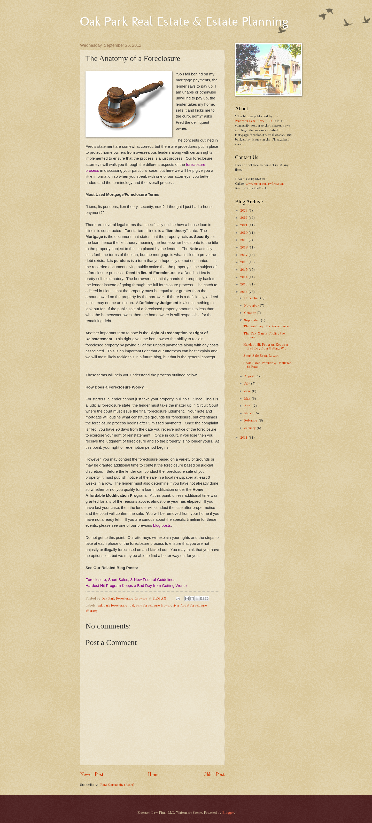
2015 (244, 269)
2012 (244, 292)
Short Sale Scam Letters (261, 356)
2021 (244, 225)
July (247, 383)
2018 (244, 247)
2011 (244, 437)
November (252, 305)
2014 (244, 277)
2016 (244, 262)
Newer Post (92, 774)
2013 (244, 284)
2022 (244, 218)
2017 (244, 255)
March (249, 413)
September (252, 320)
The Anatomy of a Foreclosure (266, 326)
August (249, 376)
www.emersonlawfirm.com (265, 183)
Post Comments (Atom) (117, 785)
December (252, 298)
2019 (244, 240)
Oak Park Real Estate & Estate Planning (184, 21)
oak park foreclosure (112, 605)
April (248, 406)
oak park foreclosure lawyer (150, 605)
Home (153, 774)
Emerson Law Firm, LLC (253, 121)
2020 (244, 233)
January (250, 428)
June (248, 391)
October (250, 313)
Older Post (214, 774)
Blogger (228, 812)
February (251, 420)
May (248, 398)
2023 (244, 210)
